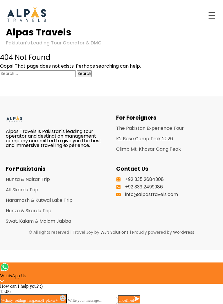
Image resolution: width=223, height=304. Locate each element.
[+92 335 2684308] (140, 179)
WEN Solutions (114, 232)
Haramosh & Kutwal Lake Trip (39, 200)
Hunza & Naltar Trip (28, 179)
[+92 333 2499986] (139, 187)
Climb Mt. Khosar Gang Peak (148, 149)
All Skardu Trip (22, 189)
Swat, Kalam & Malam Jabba (38, 221)
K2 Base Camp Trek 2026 (144, 138)
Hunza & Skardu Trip (28, 210)
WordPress (183, 232)
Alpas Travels (38, 32)
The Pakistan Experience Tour (150, 128)
